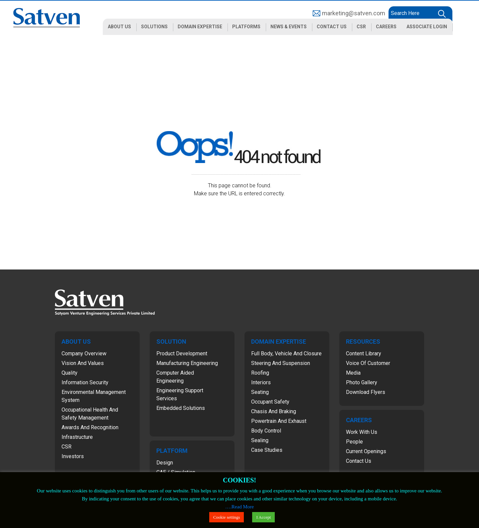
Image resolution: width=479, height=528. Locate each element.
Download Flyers (365, 392)
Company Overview (84, 353)
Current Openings (366, 451)
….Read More (239, 506)
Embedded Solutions (180, 408)
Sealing (259, 440)
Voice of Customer (368, 363)
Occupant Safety (270, 402)
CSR (67, 446)
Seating (260, 392)
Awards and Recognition (90, 427)
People (354, 442)
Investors (73, 456)
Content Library (363, 353)
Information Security (85, 382)
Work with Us (361, 432)
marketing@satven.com (353, 13)
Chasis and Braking (273, 411)
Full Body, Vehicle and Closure (286, 353)
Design (164, 462)
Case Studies (266, 450)
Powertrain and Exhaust (278, 421)
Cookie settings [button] (226, 517)
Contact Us (358, 461)
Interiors (261, 382)
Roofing (260, 373)
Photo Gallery (361, 382)
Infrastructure (77, 437)
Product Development (181, 353)
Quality (70, 373)
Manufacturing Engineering (187, 363)
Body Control (266, 431)
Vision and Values (83, 363)
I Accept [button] (263, 517)
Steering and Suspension (280, 363)
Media (353, 373)
